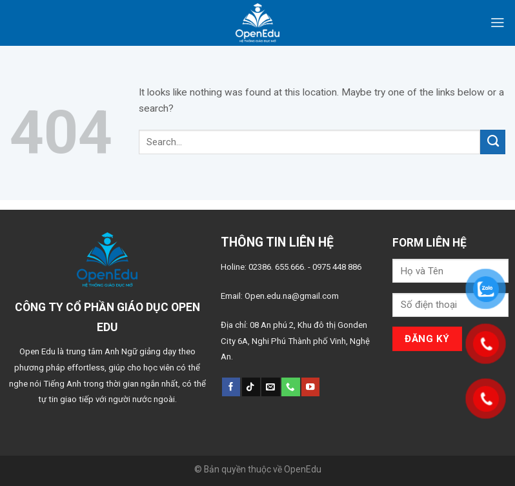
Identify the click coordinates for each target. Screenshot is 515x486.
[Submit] (492, 142)
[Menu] (497, 22)
